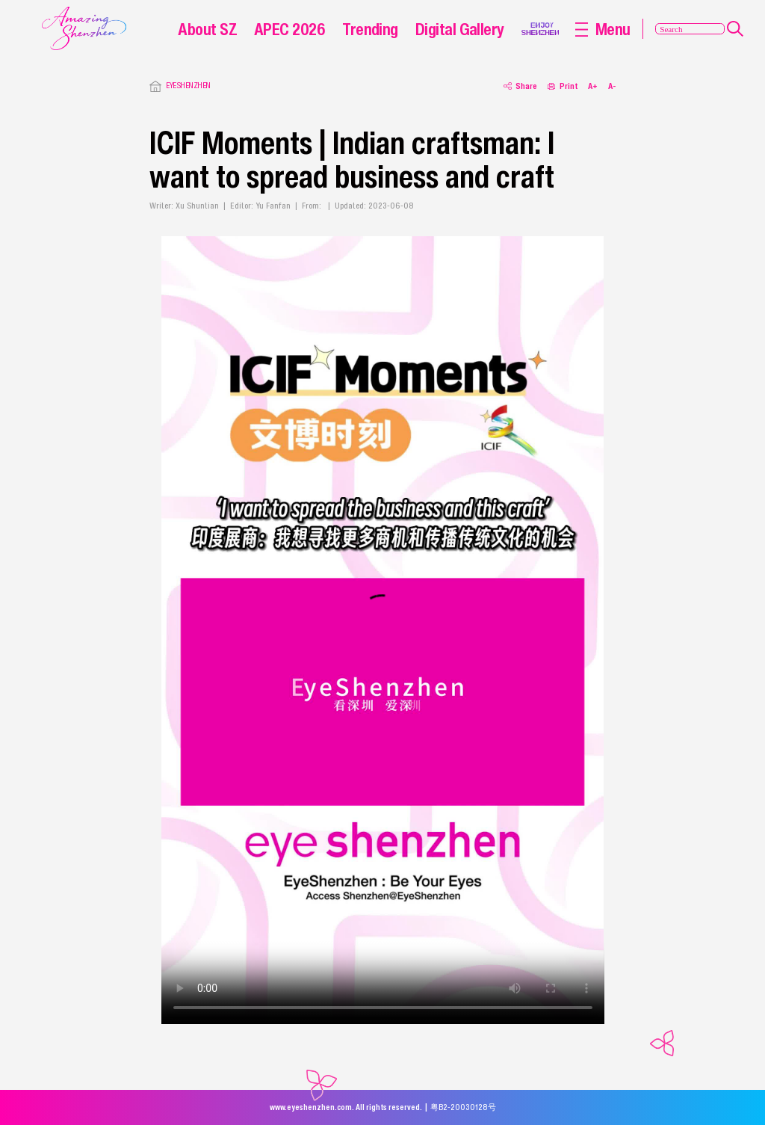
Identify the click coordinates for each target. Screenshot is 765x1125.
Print (562, 86)
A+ (593, 86)
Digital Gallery (459, 28)
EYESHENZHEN (188, 85)
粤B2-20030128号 (463, 1107)
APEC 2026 (289, 28)
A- (612, 86)
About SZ (207, 28)
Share (520, 86)
